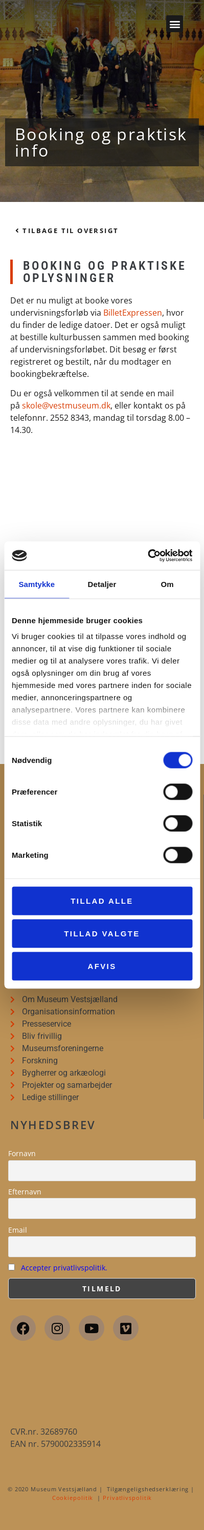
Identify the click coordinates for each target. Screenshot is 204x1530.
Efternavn (24, 1191)
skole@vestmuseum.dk (66, 405)
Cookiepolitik (73, 1497)
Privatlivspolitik (127, 1497)
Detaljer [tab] (102, 583)
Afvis (101, 965)
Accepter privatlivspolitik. (64, 1267)
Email (17, 1230)
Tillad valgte (102, 933)
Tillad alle (102, 900)
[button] (174, 23)
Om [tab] (167, 583)
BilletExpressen (132, 312)
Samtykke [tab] (36, 583)
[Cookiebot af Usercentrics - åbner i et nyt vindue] (147, 556)
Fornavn (22, 1153)
